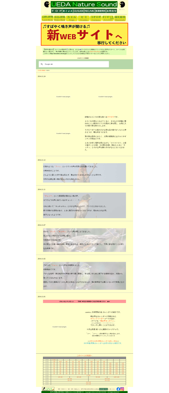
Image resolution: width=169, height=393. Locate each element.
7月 (73, 361)
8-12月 (54, 359)
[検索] (73, 64)
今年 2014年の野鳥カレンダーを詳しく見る (103, 341)
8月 (79, 361)
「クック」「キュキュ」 (58, 231)
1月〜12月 (88, 382)
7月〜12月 (107, 378)
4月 (73, 363)
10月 (91, 361)
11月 (98, 361)
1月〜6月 (69, 378)
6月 (66, 361)
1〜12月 (88, 375)
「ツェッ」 (54, 265)
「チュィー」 (48, 196)
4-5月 (60, 361)
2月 (60, 363)
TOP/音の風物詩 (42, 70)
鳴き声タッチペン (107, 321)
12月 (104, 361)
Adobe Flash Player (94, 51)
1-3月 (54, 361)
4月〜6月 (79, 377)
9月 (85, 361)
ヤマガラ (110, 117)
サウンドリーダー (97, 319)
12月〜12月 (116, 377)
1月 (54, 363)
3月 (66, 363)
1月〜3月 (60, 377)
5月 (79, 363)
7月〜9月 (98, 377)
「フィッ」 (58, 166)
